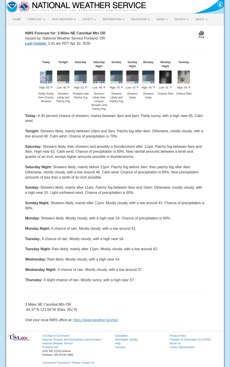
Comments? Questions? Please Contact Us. (68, 362)
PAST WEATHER (64, 19)
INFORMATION (113, 19)
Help (118, 343)
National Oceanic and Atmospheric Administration (72, 339)
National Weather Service (57, 343)
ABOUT (201, 19)
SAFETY (89, 19)
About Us (174, 343)
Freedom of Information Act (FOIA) (190, 339)
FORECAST (36, 19)
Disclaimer (121, 335)
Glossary (120, 347)
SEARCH (181, 19)
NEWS (162, 19)
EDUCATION (140, 19)
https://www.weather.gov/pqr (95, 320)
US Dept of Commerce (56, 335)
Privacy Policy (177, 335)
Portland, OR (50, 347)
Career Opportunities (181, 347)
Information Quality (126, 339)
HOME (17, 19)
